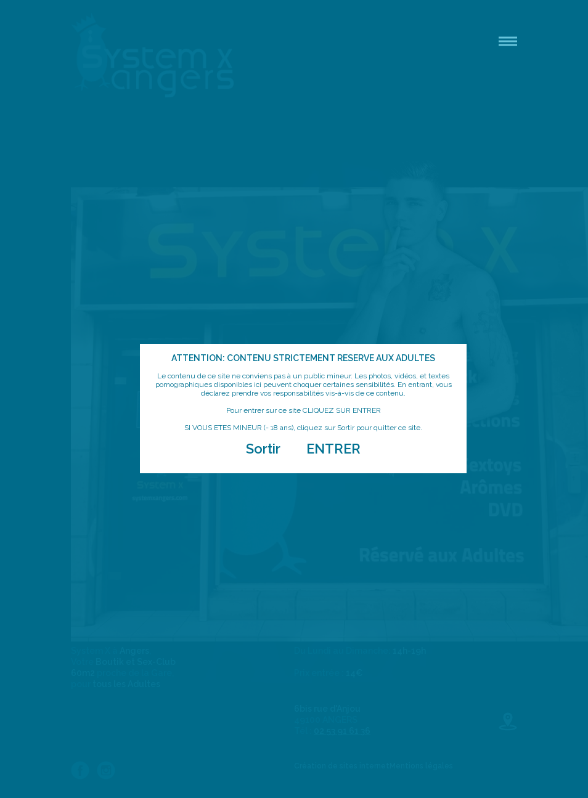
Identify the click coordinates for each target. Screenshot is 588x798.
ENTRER (333, 449)
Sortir (263, 449)
